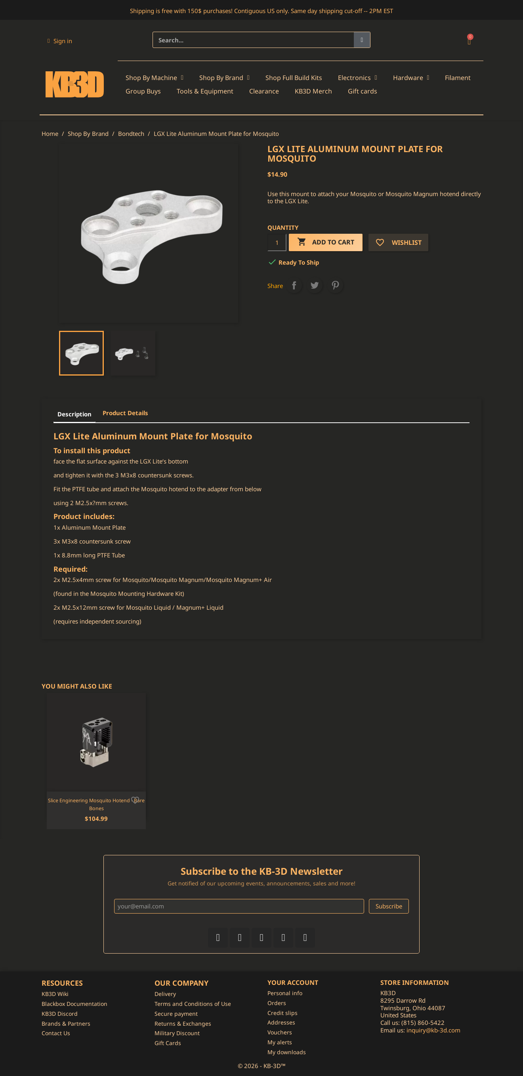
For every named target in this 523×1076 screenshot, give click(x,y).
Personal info (284, 993)
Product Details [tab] (125, 413)
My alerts (279, 1042)
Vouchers (279, 1032)
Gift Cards (168, 1043)
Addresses (281, 1022)
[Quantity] (276, 242)
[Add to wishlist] (135, 799)
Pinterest (335, 285)
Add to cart (325, 242)
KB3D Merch (313, 91)
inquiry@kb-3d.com (433, 1030)
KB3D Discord (60, 1013)
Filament (458, 77)
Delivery (165, 994)
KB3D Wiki (55, 994)
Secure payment (176, 1013)
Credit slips (282, 1013)
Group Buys (143, 91)
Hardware (411, 77)
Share (294, 285)
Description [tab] (74, 414)
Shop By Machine (154, 77)
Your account (292, 982)
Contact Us (56, 1033)
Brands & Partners (66, 1023)
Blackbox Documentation (74, 1003)
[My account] (60, 41)
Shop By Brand (224, 77)
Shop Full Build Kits (293, 77)
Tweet (315, 285)
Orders (276, 1003)
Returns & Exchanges (183, 1023)
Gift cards (362, 91)
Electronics (357, 77)
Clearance (264, 91)
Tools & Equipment (205, 91)
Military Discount (177, 1033)
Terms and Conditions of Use (193, 1003)
